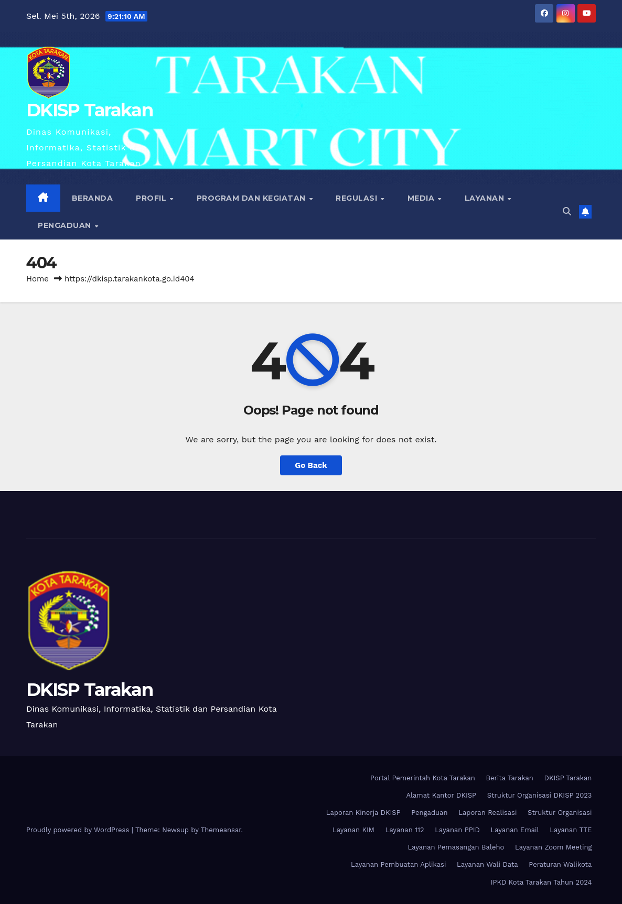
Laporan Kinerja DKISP (363, 812)
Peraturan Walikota (560, 864)
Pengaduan (65, 225)
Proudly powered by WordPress (79, 830)
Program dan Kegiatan (252, 198)
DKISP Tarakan (89, 110)
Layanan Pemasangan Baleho (455, 847)
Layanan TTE (571, 830)
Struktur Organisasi (560, 812)
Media (422, 198)
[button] (567, 211)
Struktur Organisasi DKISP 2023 (539, 795)
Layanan (486, 198)
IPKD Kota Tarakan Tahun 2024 (541, 882)
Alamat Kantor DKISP (441, 795)
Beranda (92, 198)
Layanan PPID (457, 830)
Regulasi (358, 198)
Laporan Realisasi (487, 812)
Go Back (311, 465)
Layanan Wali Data (487, 864)
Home (37, 279)
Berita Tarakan (509, 778)
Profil (152, 198)
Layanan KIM (353, 830)
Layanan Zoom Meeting (553, 847)
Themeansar (221, 830)
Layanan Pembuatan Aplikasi (398, 864)
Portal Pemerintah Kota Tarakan (422, 778)
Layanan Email (515, 830)
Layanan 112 (404, 830)
